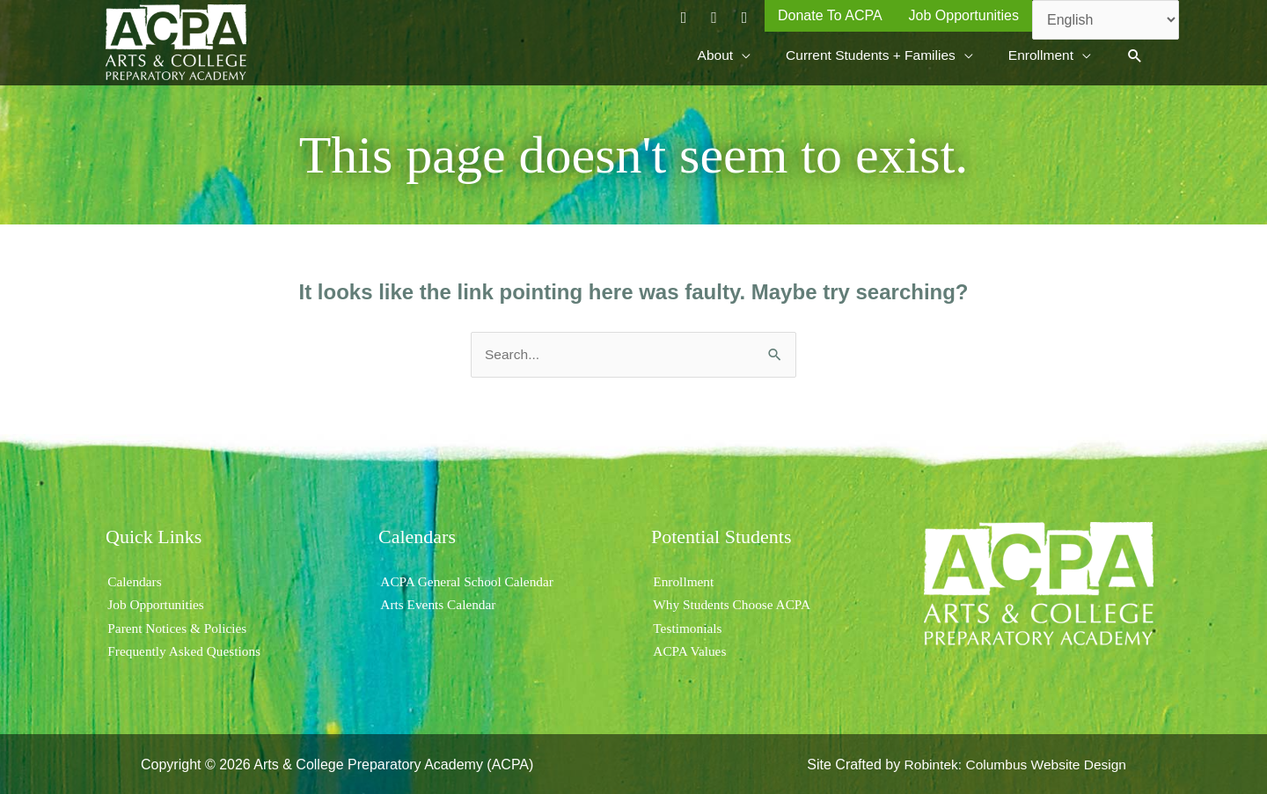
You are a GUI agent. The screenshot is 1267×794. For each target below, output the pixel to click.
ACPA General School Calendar (468, 579)
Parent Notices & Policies (178, 626)
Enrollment (682, 579)
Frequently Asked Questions (185, 649)
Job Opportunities (156, 603)
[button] (1134, 55)
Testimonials (687, 626)
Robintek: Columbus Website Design (1011, 762)
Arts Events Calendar (438, 603)
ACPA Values (689, 649)
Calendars (134, 579)
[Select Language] (1105, 20)
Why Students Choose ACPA (733, 603)
